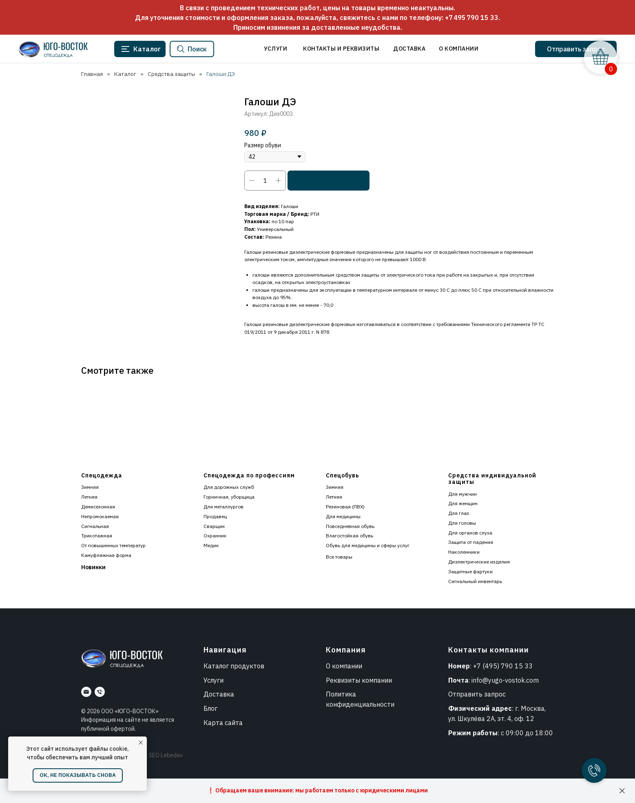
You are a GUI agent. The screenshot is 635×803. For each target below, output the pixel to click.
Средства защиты (171, 74)
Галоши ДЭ (220, 74)
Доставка (219, 694)
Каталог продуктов (234, 666)
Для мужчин (462, 494)
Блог (210, 708)
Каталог (125, 74)
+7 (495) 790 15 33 (503, 666)
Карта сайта (223, 723)
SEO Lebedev (166, 755)
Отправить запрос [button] (477, 694)
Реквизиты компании (359, 680)
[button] (576, 49)
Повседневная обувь (350, 526)
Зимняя (90, 487)
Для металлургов (223, 507)
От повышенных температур (113, 545)
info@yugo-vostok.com (505, 680)
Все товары (339, 557)
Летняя (89, 497)
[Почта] (86, 692)
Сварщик (214, 526)
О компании (344, 666)
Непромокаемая (100, 516)
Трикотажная (96, 535)
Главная (92, 74)
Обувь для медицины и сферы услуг (367, 545)
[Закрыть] (622, 791)
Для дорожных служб (229, 487)
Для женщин (463, 503)
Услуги (213, 680)
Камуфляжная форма (106, 555)
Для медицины (343, 516)
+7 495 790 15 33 (471, 17)
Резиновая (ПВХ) (345, 507)
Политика (341, 694)
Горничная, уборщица (229, 497)
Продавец (215, 516)
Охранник (215, 535)
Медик (211, 545)
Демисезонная (98, 507)
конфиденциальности (360, 704)
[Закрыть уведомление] (141, 743)
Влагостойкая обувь (349, 535)
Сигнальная (95, 526)
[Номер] (100, 692)
